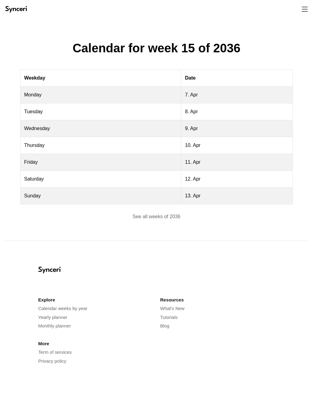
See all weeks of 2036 (157, 216)
